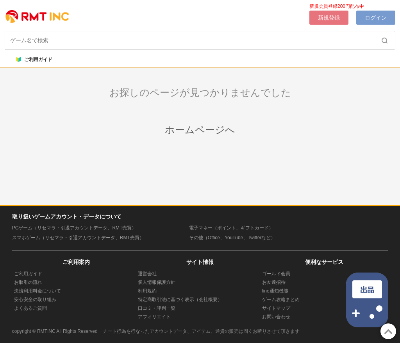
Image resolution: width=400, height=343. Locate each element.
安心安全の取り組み (35, 299)
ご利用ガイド (34, 59)
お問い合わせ (276, 317)
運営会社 (147, 273)
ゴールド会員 (276, 273)
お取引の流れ (28, 282)
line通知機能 (275, 291)
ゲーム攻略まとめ (281, 299)
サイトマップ (276, 308)
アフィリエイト (154, 317)
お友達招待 (274, 282)
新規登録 (329, 17)
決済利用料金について (37, 291)
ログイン (376, 17)
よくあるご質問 (30, 308)
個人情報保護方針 (156, 282)
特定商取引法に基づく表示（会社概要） (180, 299)
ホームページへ (200, 129)
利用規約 (147, 291)
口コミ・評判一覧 (156, 308)
